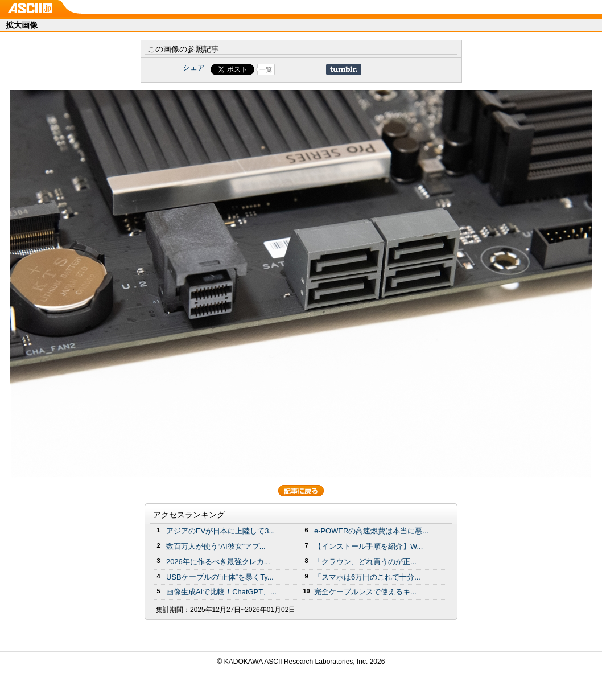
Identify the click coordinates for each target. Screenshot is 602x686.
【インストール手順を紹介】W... (368, 546)
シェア (194, 67)
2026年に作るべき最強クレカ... (218, 561)
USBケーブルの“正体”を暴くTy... (220, 577)
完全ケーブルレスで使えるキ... (365, 592)
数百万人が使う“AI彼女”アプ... (216, 546)
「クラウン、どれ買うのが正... (365, 561)
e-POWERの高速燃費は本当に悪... (371, 531)
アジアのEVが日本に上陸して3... (220, 531)
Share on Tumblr (343, 69)
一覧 (265, 69)
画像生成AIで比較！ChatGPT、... (221, 592)
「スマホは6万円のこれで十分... (367, 577)
